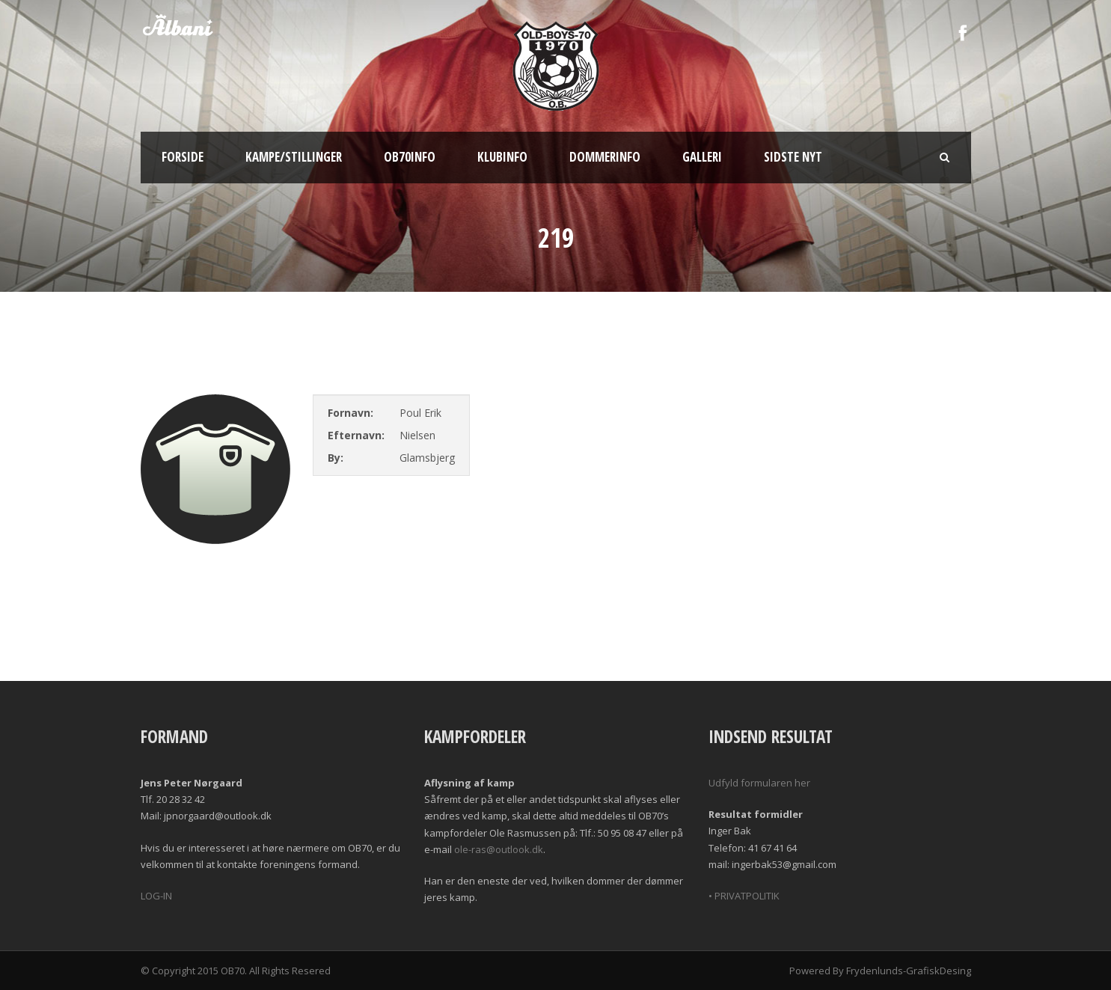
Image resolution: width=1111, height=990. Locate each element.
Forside (182, 156)
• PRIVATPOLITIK (744, 895)
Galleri (702, 156)
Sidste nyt (793, 156)
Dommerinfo (604, 156)
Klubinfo (502, 156)
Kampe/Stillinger (293, 156)
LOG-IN (156, 895)
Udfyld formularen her (759, 782)
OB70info (409, 156)
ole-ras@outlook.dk (498, 849)
